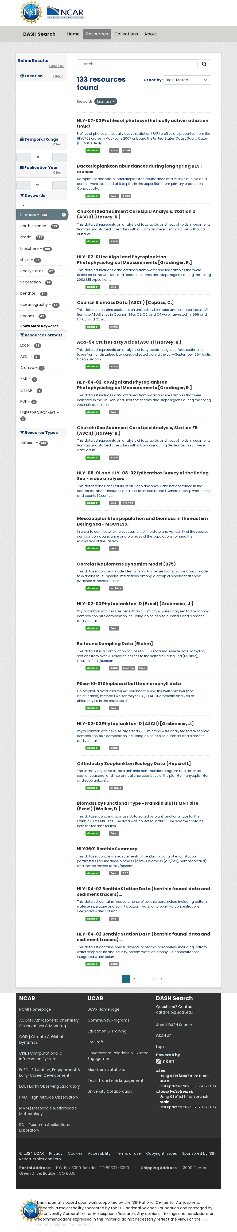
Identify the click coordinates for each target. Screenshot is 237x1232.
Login (161, 1046)
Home (73, 34)
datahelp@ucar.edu (174, 1012)
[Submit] (204, 64)
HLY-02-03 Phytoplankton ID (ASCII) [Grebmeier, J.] (135, 724)
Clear (58, 76)
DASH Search (39, 34)
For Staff (96, 1042)
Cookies (75, 1153)
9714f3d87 (179, 1075)
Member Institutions (106, 1069)
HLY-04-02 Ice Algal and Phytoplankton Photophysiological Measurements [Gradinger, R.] (134, 385)
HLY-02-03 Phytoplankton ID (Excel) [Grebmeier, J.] (135, 604)
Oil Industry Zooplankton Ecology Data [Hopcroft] (134, 764)
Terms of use (128, 1153)
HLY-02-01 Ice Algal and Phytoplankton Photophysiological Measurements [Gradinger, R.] (134, 260)
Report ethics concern (40, 1159)
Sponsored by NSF (198, 1153)
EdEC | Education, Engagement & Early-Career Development (49, 1072)
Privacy (56, 1153)
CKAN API (164, 1035)
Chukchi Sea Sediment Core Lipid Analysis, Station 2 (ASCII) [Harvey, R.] (136, 214)
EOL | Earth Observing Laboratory (49, 1086)
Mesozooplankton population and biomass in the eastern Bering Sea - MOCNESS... (142, 521)
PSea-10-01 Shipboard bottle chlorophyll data (129, 684)
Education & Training (107, 1031)
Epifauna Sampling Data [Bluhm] (115, 644)
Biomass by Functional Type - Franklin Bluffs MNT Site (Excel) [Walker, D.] (137, 806)
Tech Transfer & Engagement (115, 1080)
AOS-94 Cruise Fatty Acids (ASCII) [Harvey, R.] (129, 342)
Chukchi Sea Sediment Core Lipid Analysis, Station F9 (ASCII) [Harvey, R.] (137, 430)
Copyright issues (161, 1153)
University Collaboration (110, 1091)
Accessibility (99, 1153)
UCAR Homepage (103, 1009)
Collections (126, 34)
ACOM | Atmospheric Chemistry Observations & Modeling (49, 1023)
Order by (152, 80)
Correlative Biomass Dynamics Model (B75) (126, 564)
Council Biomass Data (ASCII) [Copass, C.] (125, 302)
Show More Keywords (39, 326)
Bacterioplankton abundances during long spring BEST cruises (140, 169)
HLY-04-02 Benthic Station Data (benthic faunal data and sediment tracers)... (143, 891)
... (148, 977)
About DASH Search (174, 1024)
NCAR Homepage (35, 1009)
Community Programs (108, 1020)
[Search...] (137, 64)
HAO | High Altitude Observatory (48, 1097)
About (150, 34)
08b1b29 (178, 1096)
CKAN (165, 1061)
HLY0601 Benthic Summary (107, 849)
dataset (93, 150)
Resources (97, 34)
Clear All (56, 66)
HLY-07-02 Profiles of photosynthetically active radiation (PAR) (142, 123)
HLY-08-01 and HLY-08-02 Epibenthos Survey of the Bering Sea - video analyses (143, 476)
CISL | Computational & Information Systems (41, 1056)
